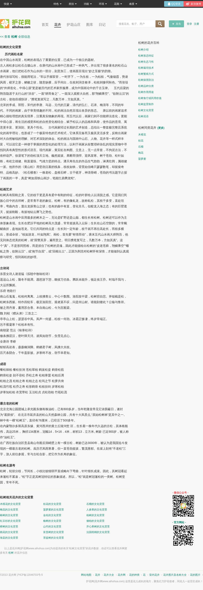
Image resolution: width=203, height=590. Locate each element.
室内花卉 (154, 574)
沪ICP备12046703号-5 (30, 574)
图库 (89, 24)
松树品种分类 (146, 86)
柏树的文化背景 (95, 515)
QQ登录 (176, 3)
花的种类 (134, 574)
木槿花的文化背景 (10, 503)
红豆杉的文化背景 (10, 520)
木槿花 (142, 134)
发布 (178, 23)
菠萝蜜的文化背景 (53, 509)
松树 (11, 552)
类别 (73, 3)
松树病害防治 (146, 79)
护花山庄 (74, 24)
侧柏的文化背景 (95, 520)
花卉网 (16, 23)
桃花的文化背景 (9, 532)
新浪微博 (196, 3)
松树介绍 (143, 49)
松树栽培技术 (146, 67)
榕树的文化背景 (9, 515)
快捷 (8, 3)
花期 (118, 3)
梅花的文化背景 (9, 509)
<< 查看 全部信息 (15, 36)
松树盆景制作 (146, 104)
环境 (103, 3)
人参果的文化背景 (96, 509)
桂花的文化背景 (52, 503)
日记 (102, 24)
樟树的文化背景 (9, 526)
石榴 (140, 146)
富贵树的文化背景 (53, 532)
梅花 (140, 152)
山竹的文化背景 (52, 526)
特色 (58, 3)
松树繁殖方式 (146, 73)
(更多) (160, 127)
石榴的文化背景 (95, 503)
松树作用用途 (146, 92)
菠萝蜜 (142, 158)
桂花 (140, 140)
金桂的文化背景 (52, 515)
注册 (196, 23)
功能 (88, 3)
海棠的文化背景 (9, 537)
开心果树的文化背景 (98, 526)
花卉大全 (109, 574)
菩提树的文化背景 (53, 537)
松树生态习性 (146, 61)
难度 (133, 3)
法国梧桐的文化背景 (98, 532)
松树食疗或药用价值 (150, 98)
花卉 (57, 24)
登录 (189, 23)
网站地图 (86, 574)
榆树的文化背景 (52, 520)
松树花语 (143, 116)
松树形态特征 (146, 55)
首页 (45, 24)
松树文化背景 (146, 110)
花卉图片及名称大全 (175, 574)
